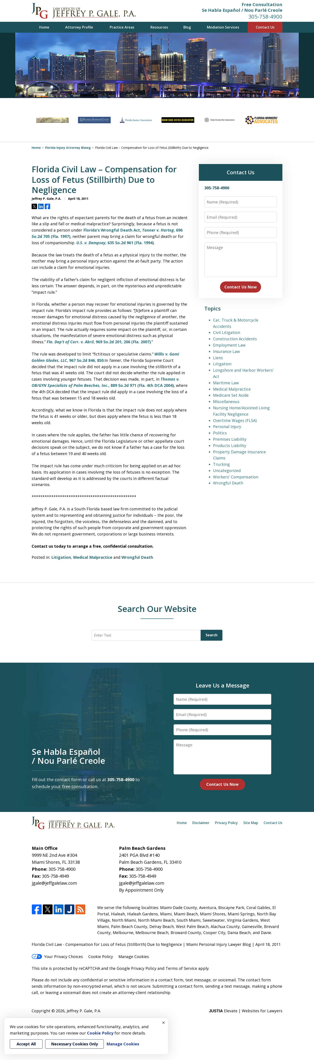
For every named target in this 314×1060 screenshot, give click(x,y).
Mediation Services (223, 27)
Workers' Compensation (235, 476)
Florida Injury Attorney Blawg (68, 148)
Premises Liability (229, 439)
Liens (218, 357)
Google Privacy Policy (136, 968)
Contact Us (265, 27)
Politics (220, 432)
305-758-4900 (265, 16)
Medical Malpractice (92, 557)
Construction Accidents (235, 338)
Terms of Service (181, 968)
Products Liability (229, 445)
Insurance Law (226, 351)
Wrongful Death (137, 557)
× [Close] (163, 1022)
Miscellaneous (226, 401)
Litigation (61, 557)
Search (211, 635)
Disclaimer (201, 822)
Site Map (250, 822)
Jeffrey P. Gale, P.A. (84, 1010)
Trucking (221, 464)
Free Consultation (262, 4)
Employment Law (229, 345)
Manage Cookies (133, 956)
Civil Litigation (226, 332)
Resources (159, 27)
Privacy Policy (226, 822)
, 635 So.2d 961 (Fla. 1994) (115, 242)
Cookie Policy (100, 956)
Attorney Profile (79, 27)
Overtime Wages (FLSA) (235, 420)
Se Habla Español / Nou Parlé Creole (242, 10)
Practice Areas (122, 27)
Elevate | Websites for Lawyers (245, 1010)
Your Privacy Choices (57, 956)
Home (44, 27)
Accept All (26, 1043)
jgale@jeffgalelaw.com (54, 883)
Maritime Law (226, 382)
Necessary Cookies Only (74, 1043)
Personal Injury (227, 426)
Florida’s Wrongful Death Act (111, 230)
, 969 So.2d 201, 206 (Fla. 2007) (99, 341)
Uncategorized (227, 470)
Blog (187, 27)
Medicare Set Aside (231, 395)
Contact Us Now (240, 287)
